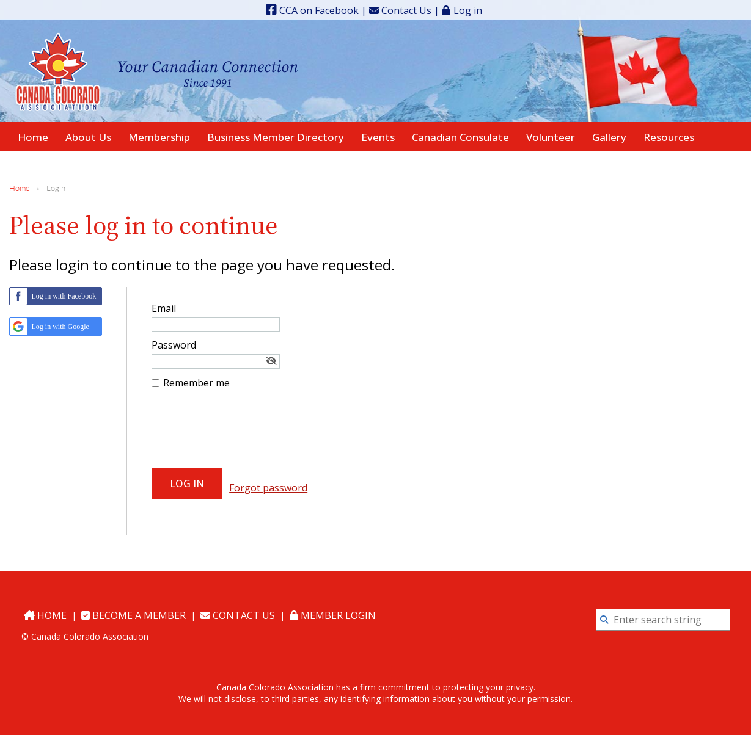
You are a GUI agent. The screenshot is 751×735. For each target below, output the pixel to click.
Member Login (333, 615)
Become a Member (133, 615)
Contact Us (400, 10)
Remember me (196, 382)
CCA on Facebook (312, 10)
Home (19, 188)
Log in (467, 10)
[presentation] (244, 431)
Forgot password (268, 487)
